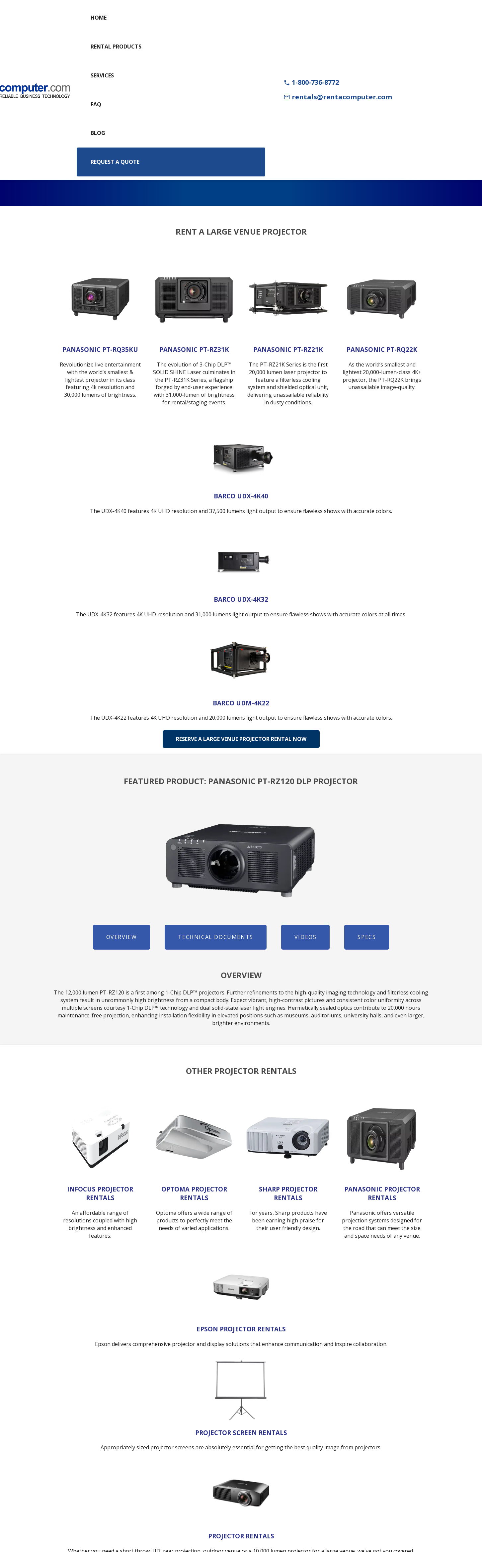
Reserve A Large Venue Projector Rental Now (241, 739)
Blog (98, 133)
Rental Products (116, 46)
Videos (305, 937)
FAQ (96, 104)
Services (102, 75)
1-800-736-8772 (311, 82)
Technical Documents (215, 937)
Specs (367, 937)
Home (99, 17)
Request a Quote (115, 161)
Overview (121, 937)
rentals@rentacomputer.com (337, 96)
